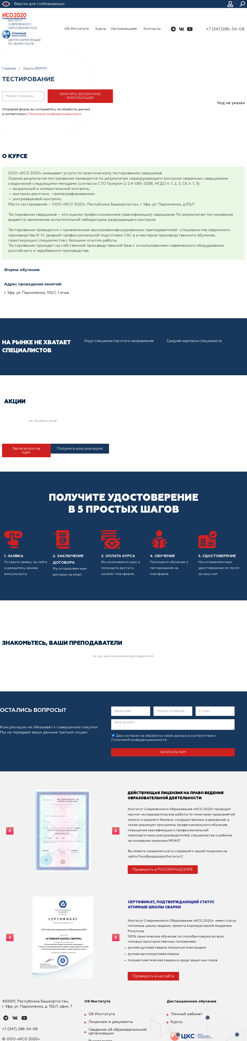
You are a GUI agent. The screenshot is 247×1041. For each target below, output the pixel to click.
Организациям (125, 29)
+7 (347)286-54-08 (225, 29)
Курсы (100, 29)
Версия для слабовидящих (39, 4)
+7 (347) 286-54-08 (20, 1029)
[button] (26, 450)
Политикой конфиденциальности (54, 114)
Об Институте (77, 29)
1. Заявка (13, 556)
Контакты (152, 29)
